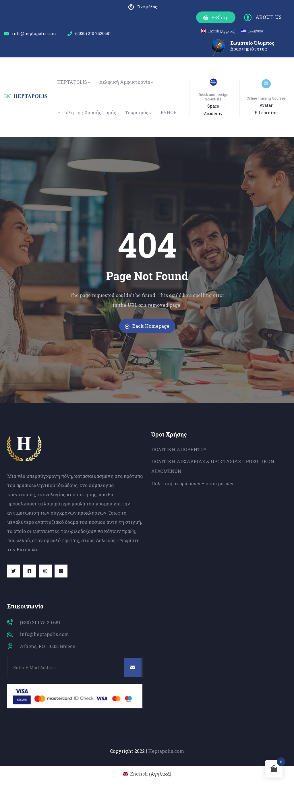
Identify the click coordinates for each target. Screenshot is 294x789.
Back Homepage (147, 326)
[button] (215, 17)
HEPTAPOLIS (74, 82)
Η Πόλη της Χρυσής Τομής (86, 112)
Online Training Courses (266, 98)
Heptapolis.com (166, 751)
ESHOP (169, 112)
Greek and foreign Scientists (213, 96)
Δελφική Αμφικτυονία (126, 82)
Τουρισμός (138, 112)
